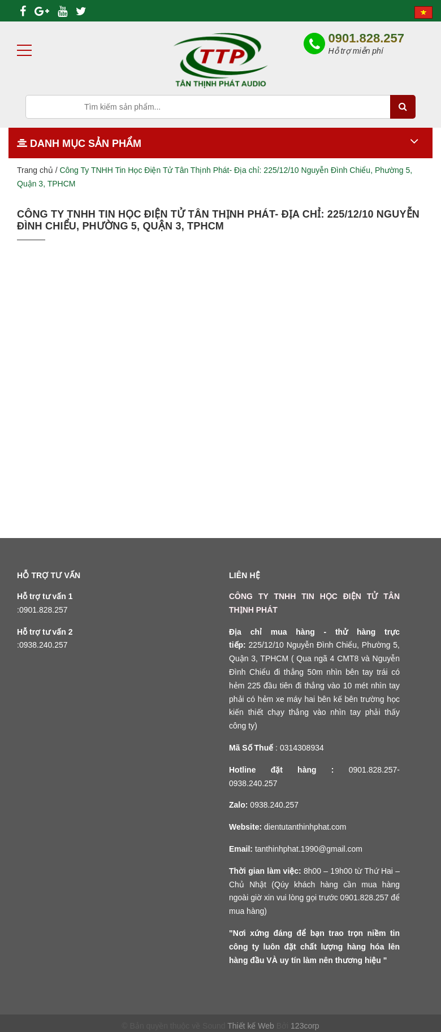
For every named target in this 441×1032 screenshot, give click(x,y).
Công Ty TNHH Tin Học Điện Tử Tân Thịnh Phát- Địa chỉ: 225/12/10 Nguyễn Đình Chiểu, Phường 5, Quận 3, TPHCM (218, 220)
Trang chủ (35, 170)
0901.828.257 (366, 38)
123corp (305, 1025)
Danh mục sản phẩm (79, 143)
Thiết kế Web (250, 1025)
